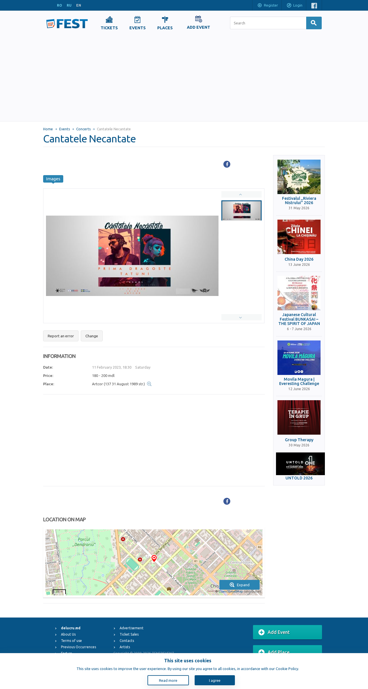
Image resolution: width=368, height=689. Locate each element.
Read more (168, 680)
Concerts (83, 129)
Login (294, 6)
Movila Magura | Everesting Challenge (299, 381)
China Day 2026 (299, 259)
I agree (215, 680)
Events (64, 129)
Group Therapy (299, 440)
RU (69, 5)
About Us (68, 634)
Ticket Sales (129, 634)
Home (48, 129)
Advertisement (131, 628)
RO (59, 5)
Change (91, 336)
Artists (125, 647)
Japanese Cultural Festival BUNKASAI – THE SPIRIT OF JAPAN (299, 319)
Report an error (61, 336)
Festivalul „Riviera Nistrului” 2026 (299, 200)
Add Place (274, 652)
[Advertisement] (184, 78)
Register (267, 6)
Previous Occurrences (78, 647)
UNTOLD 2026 (299, 478)
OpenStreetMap (231, 591)
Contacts (127, 640)
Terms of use (71, 640)
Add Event (274, 632)
